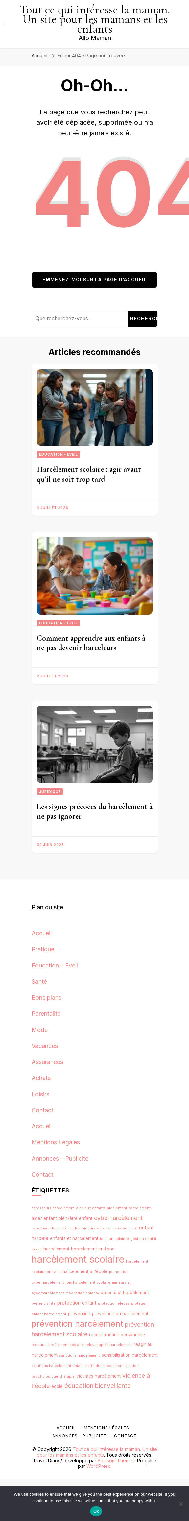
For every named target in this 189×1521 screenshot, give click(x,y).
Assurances (47, 1061)
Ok (96, 1511)
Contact (42, 1110)
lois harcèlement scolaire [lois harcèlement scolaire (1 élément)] (88, 1282)
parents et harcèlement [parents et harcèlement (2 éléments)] (125, 1292)
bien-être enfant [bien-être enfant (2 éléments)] (75, 1218)
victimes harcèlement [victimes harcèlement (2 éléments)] (98, 1376)
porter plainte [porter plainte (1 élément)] (44, 1303)
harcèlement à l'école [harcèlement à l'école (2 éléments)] (84, 1271)
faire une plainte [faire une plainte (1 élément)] (114, 1239)
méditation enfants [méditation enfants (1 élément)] (82, 1293)
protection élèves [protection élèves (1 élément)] (114, 1303)
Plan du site (47, 907)
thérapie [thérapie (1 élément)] (67, 1376)
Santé (39, 981)
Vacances (45, 1045)
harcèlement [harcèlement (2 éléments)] (56, 1248)
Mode (40, 1029)
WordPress (98, 1466)
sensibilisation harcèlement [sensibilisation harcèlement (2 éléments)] (130, 1355)
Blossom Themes (116, 1460)
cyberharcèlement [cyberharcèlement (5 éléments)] (118, 1217)
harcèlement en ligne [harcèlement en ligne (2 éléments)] (93, 1248)
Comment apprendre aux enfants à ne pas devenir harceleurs (91, 643)
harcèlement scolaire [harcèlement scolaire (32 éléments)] (78, 1259)
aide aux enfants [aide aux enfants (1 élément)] (91, 1208)
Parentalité (46, 1013)
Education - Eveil (58, 454)
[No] (180, 1503)
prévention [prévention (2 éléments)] (79, 1313)
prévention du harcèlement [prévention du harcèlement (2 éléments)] (120, 1313)
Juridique (50, 791)
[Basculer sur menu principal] (8, 24)
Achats (41, 1078)
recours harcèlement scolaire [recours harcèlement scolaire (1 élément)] (58, 1345)
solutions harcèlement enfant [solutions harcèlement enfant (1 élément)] (58, 1366)
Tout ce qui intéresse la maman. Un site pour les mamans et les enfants (95, 19)
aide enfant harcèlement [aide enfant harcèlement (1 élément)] (129, 1208)
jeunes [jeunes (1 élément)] (115, 1272)
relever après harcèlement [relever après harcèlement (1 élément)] (108, 1345)
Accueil (42, 933)
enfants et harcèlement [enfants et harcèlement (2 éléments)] (74, 1238)
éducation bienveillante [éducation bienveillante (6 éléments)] (97, 1386)
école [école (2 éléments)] (57, 1386)
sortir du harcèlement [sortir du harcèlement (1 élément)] (104, 1366)
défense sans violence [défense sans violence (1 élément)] (117, 1228)
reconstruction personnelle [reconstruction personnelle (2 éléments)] (117, 1334)
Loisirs (40, 1094)
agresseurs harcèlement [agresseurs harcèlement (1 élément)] (53, 1208)
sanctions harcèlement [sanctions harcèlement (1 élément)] (79, 1355)
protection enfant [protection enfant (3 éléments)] (76, 1303)
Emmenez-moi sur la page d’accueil (94, 279)
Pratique (43, 949)
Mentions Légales (56, 1142)
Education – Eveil (55, 965)
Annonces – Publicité (60, 1158)
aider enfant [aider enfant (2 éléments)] (44, 1218)
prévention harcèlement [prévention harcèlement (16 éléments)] (77, 1324)
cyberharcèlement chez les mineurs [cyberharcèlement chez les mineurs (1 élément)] (63, 1228)
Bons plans (46, 997)
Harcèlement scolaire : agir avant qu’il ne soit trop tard (89, 474)
